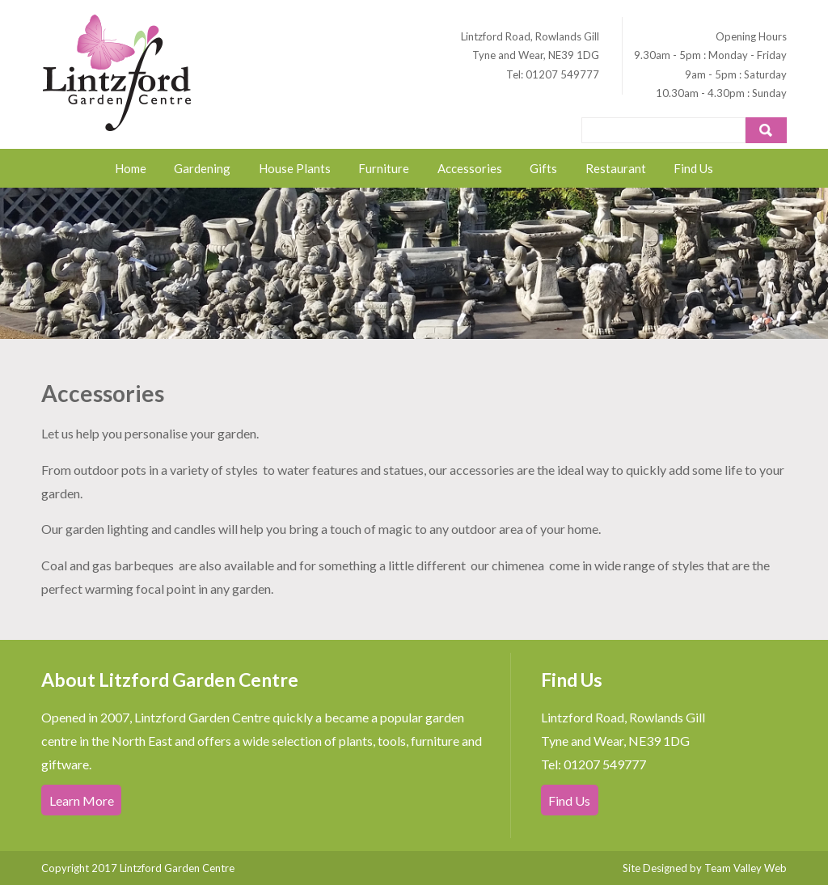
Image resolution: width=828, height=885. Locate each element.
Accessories (469, 168)
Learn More (81, 799)
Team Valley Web (745, 868)
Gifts (543, 168)
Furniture (383, 168)
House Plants (295, 168)
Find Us (693, 168)
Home (130, 168)
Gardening (202, 168)
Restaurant (615, 168)
